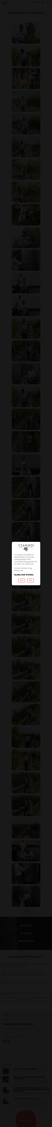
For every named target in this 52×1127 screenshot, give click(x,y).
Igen (21, 580)
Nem (30, 580)
